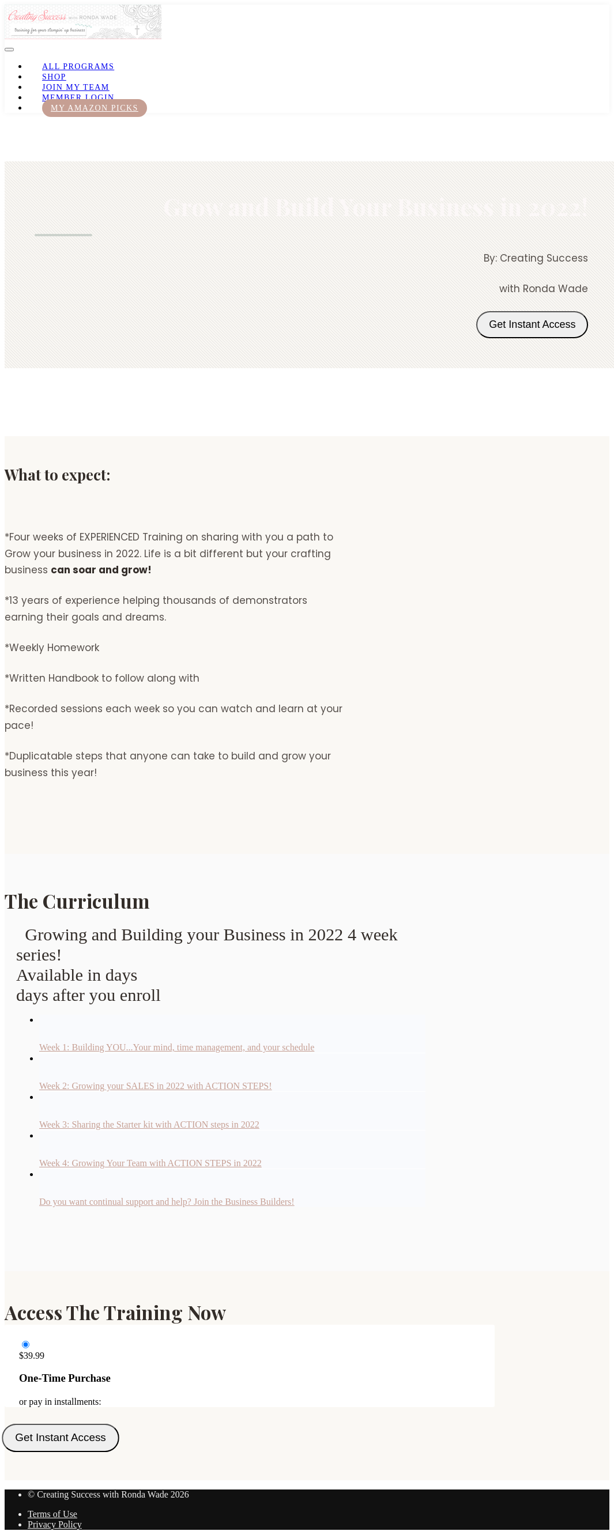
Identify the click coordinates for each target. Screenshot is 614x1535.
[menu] (307, 87)
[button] (9, 49)
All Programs (78, 66)
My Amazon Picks (94, 108)
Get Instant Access (532, 324)
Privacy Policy (55, 1524)
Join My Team (76, 87)
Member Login (78, 97)
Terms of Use (52, 1514)
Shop (54, 77)
